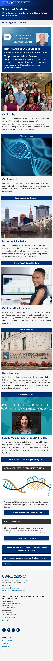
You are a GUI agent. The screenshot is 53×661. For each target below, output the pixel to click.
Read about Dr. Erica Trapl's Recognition (26, 459)
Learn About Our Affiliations (26, 263)
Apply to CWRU (7, 641)
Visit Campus (6, 646)
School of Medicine (15, 9)
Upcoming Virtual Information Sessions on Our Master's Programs (26, 549)
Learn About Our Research (26, 198)
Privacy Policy (15, 588)
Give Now (5, 643)
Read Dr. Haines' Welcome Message (26, 512)
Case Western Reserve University (17, 580)
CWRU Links (7, 637)
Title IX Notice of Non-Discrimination (13, 591)
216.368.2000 (6, 585)
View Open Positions (26, 394)
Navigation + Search (13, 22)
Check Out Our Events (26, 538)
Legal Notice (6, 588)
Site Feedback (6, 621)
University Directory (8, 649)
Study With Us (26, 330)
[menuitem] (26, 640)
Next (49, 35)
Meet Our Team (26, 136)
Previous (4, 35)
